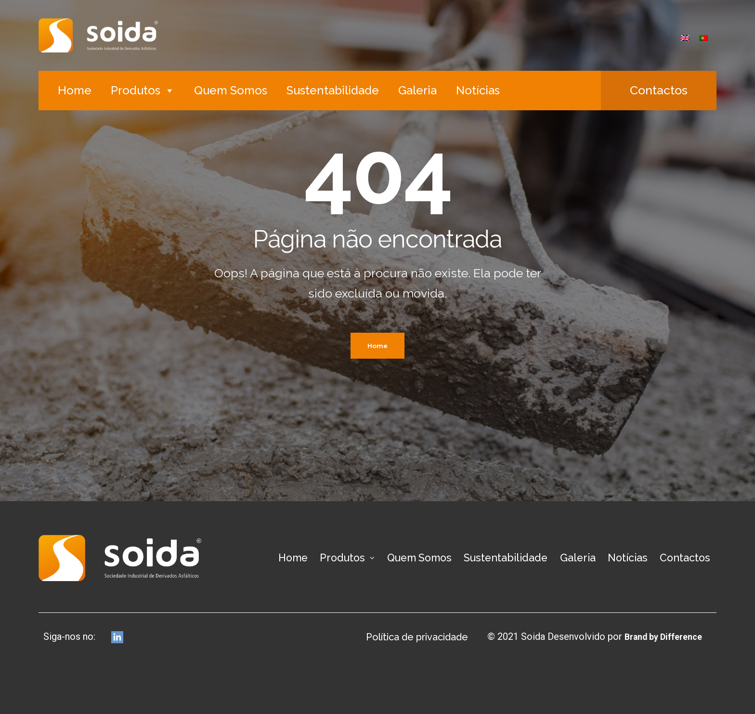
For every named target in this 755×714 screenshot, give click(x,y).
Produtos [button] (143, 90)
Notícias (478, 90)
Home (74, 90)
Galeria (417, 90)
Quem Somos (230, 90)
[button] (658, 90)
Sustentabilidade (332, 90)
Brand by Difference (658, 636)
